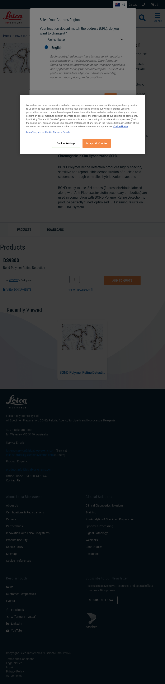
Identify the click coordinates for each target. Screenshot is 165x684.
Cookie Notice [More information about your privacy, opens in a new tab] (120, 126)
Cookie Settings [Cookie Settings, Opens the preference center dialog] (66, 143)
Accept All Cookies (96, 143)
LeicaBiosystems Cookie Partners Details (48, 132)
